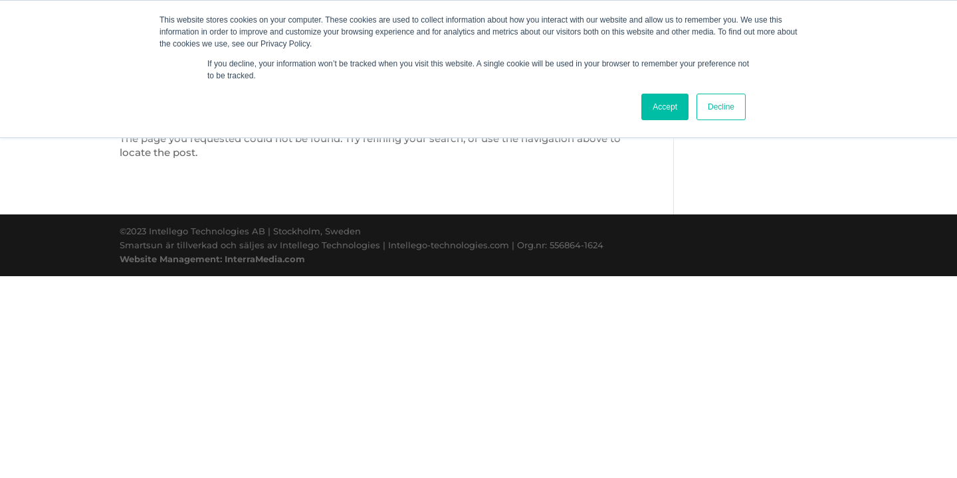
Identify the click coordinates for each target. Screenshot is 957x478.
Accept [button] (665, 107)
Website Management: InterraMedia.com (212, 259)
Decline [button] (721, 107)
